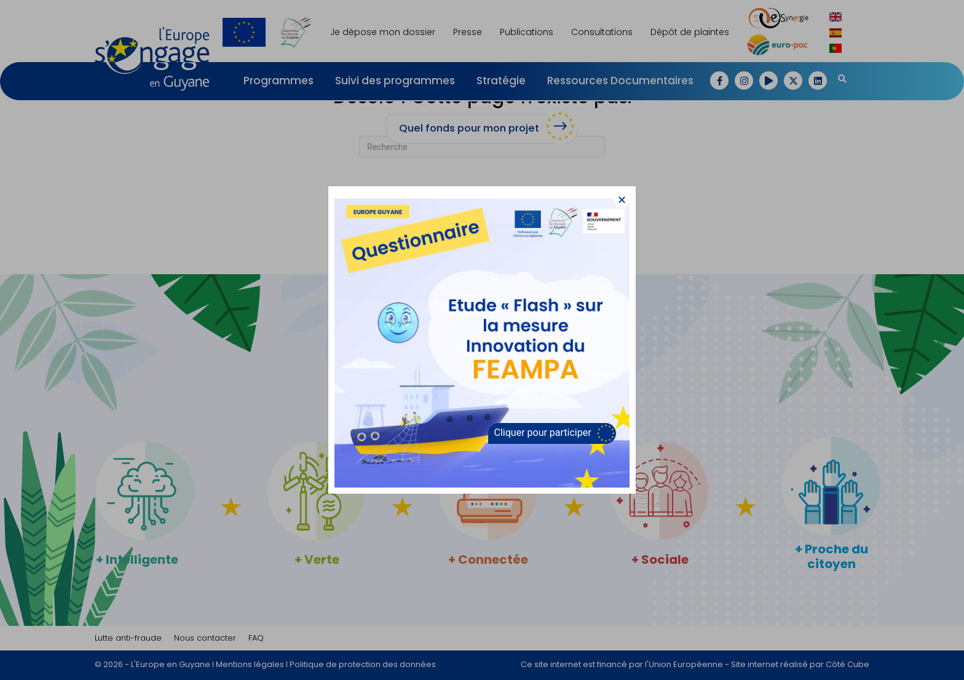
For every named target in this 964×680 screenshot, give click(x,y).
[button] (622, 200)
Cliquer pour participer (542, 432)
